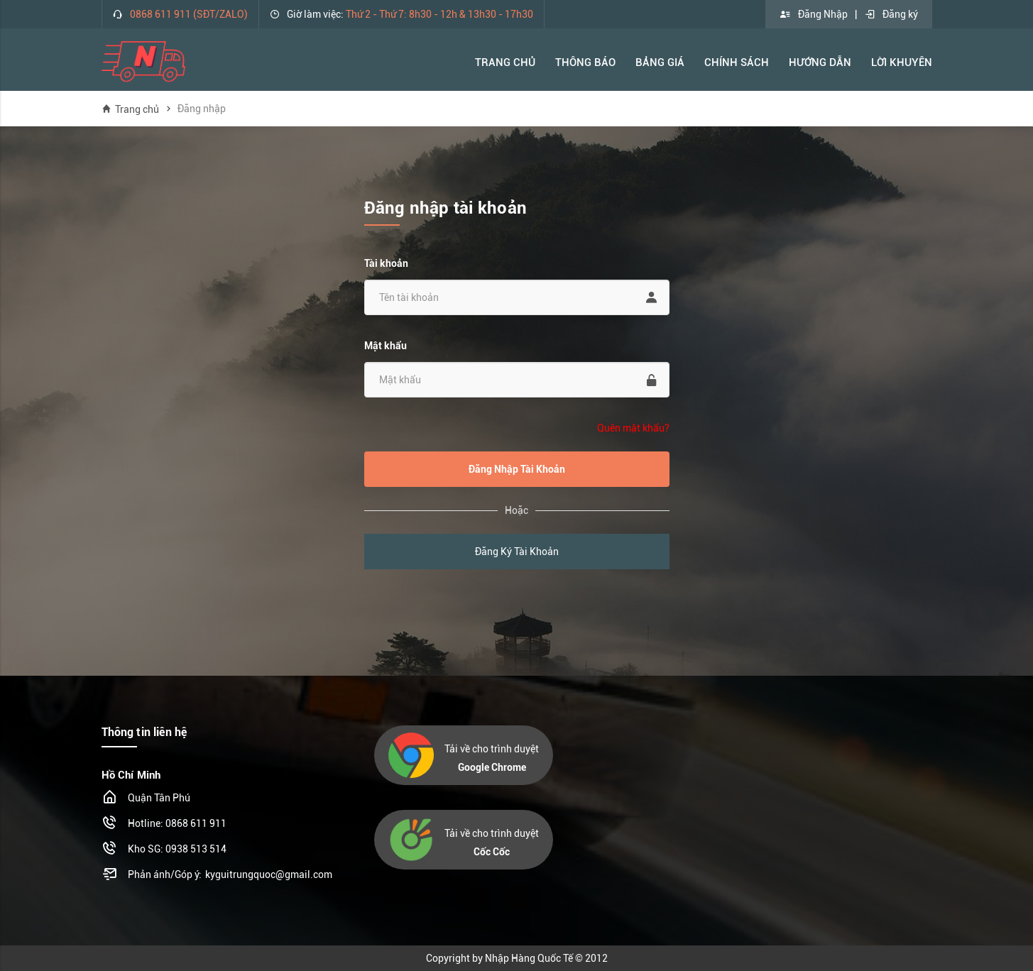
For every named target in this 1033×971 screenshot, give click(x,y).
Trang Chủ (505, 62)
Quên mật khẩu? (633, 428)
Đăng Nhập (814, 14)
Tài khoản (386, 263)
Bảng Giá (659, 62)
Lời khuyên (901, 62)
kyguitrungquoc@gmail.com (268, 874)
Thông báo (585, 62)
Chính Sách (736, 62)
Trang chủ (130, 109)
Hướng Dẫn (820, 62)
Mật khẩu (385, 345)
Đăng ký (891, 14)
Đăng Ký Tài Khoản (517, 551)
